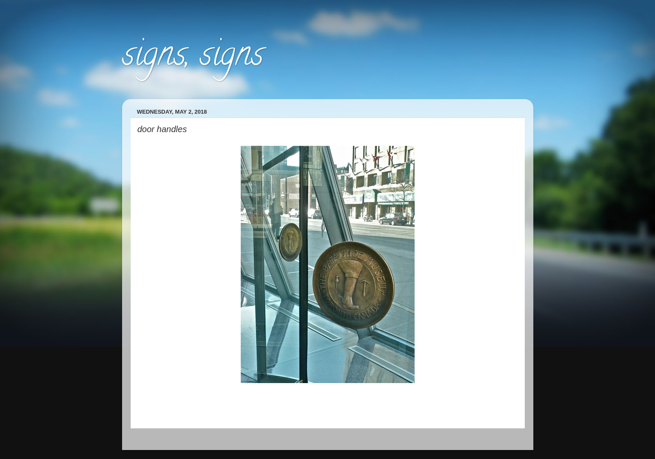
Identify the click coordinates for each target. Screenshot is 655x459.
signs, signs (192, 57)
